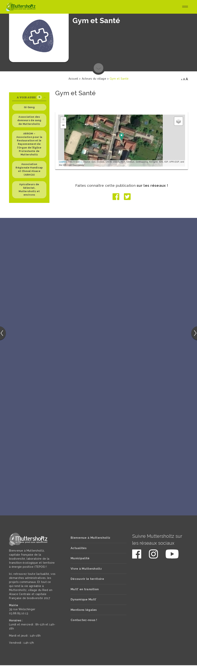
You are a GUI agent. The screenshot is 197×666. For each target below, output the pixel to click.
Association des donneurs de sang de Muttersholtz (29, 120)
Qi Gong (29, 107)
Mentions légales (84, 610)
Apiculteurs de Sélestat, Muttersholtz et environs (29, 189)
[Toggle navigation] (185, 7)
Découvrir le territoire (87, 579)
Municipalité (80, 559)
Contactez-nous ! (84, 621)
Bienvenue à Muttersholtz (90, 538)
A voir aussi (31, 97)
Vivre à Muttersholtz (86, 569)
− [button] (63, 125)
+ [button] (63, 120)
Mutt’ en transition (85, 590)
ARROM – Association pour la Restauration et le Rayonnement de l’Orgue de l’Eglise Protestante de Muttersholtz (29, 144)
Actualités (79, 549)
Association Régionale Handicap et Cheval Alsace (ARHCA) (29, 169)
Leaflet (62, 162)
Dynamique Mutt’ (84, 600)
